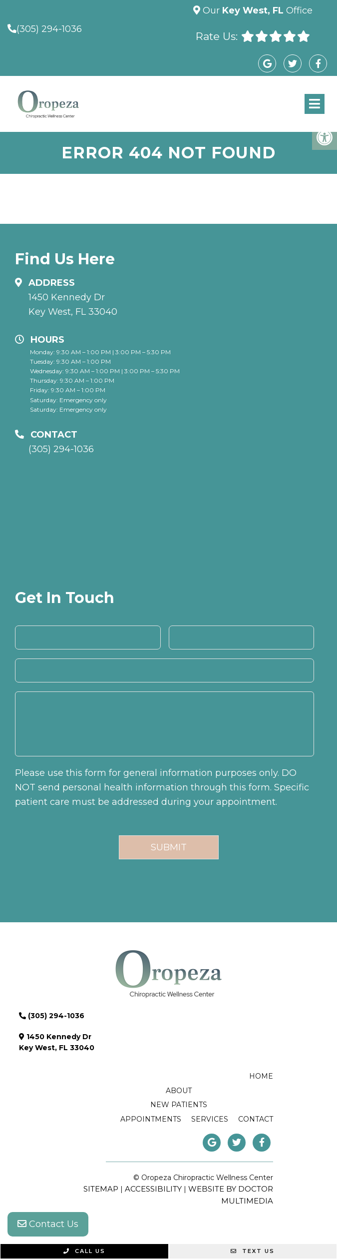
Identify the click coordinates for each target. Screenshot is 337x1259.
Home (261, 1076)
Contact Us (47, 1224)
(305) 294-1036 (49, 28)
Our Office (256, 10)
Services (209, 1119)
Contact (255, 1119)
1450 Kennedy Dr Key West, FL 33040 (72, 304)
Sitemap (100, 1189)
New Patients (178, 1104)
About (179, 1090)
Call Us (84, 1251)
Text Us (253, 1251)
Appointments (150, 1119)
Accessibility (153, 1189)
